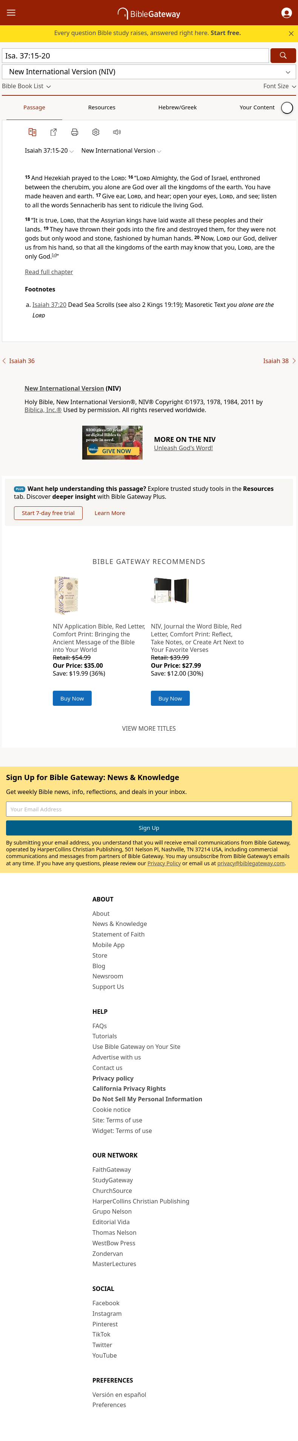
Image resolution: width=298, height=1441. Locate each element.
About (100, 913)
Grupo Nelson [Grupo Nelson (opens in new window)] (112, 1211)
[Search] (283, 55)
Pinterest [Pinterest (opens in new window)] (105, 1324)
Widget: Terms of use (122, 1131)
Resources (55, 107)
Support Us (108, 987)
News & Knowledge (119, 924)
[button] (286, 13)
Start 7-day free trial (48, 513)
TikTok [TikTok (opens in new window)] (101, 1334)
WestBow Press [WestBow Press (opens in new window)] (113, 1243)
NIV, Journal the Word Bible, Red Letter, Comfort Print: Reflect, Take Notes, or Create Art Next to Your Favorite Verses (197, 638)
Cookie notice (111, 1109)
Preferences (109, 1405)
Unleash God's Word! (183, 448)
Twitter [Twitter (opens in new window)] (102, 1345)
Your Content (149, 107)
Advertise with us (116, 1057)
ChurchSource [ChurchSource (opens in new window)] (112, 1191)
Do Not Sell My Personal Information (147, 1099)
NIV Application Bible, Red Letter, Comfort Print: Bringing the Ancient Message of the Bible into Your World (99, 638)
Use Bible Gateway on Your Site (136, 1046)
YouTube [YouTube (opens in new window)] (104, 1355)
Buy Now (72, 698)
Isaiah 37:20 (49, 304)
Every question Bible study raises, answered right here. (147, 33)
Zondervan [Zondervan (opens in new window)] (107, 1253)
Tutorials (104, 1036)
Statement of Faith (118, 934)
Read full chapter (49, 272)
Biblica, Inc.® (43, 410)
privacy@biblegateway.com (250, 863)
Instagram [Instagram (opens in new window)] (107, 1313)
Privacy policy (113, 1078)
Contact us (107, 1068)
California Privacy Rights (129, 1088)
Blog (98, 966)
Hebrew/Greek (100, 107)
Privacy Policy (164, 863)
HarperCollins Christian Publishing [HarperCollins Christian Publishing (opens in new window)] (140, 1201)
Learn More (110, 513)
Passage (19, 107)
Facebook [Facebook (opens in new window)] (106, 1303)
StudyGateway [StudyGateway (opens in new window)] (112, 1180)
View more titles (149, 728)
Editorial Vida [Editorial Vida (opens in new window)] (111, 1222)
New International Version (64, 388)
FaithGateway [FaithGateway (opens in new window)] (111, 1169)
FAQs (99, 1026)
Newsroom (107, 976)
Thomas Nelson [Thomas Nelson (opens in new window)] (114, 1232)
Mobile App (108, 945)
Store (100, 955)
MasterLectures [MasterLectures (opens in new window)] (114, 1264)
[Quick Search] (135, 55)
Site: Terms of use (117, 1120)
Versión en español (119, 1394)
